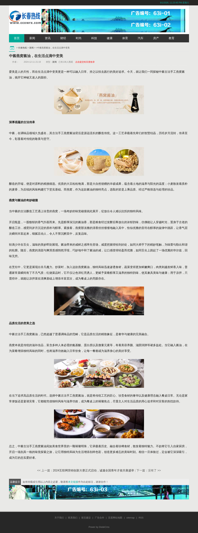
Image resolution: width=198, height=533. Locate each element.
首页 (17, 38)
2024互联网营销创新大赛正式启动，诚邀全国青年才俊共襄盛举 (93, 470)
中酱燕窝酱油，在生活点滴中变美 (36, 56)
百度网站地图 (115, 517)
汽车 (140, 38)
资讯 (48, 38)
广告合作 (99, 517)
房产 (156, 38)
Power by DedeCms (99, 527)
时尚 (79, 38)
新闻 (32, 38)
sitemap (130, 517)
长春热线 (22, 47)
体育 (125, 38)
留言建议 (86, 517)
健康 (109, 38)
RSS (141, 517)
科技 (94, 38)
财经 (63, 38)
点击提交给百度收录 (85, 62)
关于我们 (59, 517)
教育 (171, 38)
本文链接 (73, 481)
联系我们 (72, 517)
